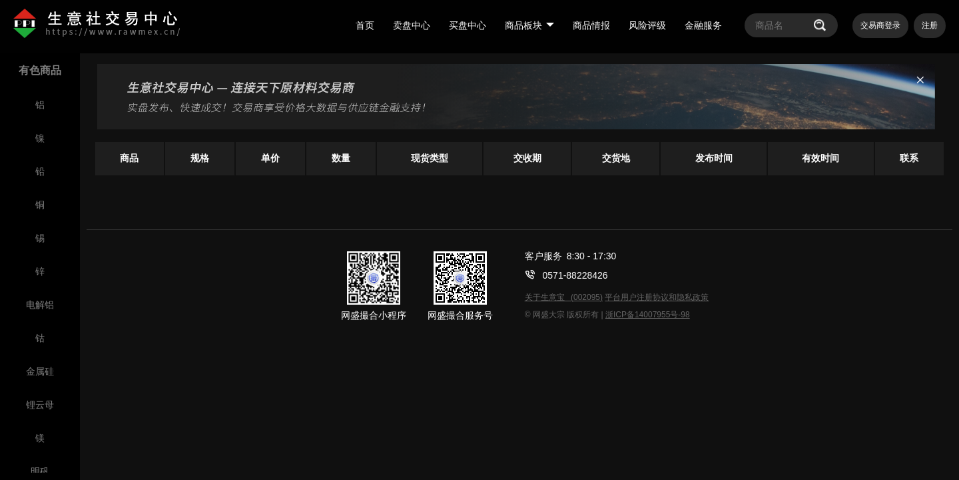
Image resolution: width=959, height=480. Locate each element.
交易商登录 (880, 25)
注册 (930, 25)
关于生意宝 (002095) (564, 297)
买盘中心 (467, 25)
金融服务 (703, 25)
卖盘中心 (411, 25)
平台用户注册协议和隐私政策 (657, 297)
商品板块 (529, 25)
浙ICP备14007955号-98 (647, 314)
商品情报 (591, 25)
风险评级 (647, 25)
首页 (365, 25)
